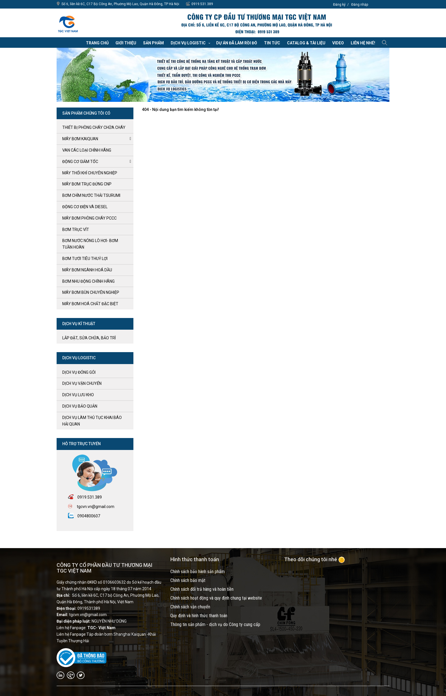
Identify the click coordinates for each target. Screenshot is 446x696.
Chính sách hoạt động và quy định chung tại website (216, 598)
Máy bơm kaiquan (80, 139)
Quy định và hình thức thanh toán (198, 615)
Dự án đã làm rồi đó (236, 43)
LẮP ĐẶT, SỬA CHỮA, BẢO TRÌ (89, 338)
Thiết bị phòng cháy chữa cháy (93, 127)
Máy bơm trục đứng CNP (87, 184)
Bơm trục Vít (75, 229)
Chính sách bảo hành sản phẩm (197, 571)
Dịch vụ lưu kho (78, 395)
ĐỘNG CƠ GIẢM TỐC (80, 161)
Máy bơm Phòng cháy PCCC (89, 218)
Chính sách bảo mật (187, 580)
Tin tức (272, 43)
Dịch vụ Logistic (188, 43)
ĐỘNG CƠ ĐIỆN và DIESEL (85, 207)
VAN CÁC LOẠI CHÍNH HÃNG (86, 150)
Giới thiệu (125, 43)
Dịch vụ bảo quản (79, 406)
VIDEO (338, 43)
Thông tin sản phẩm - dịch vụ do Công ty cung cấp (215, 624)
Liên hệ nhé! (363, 43)
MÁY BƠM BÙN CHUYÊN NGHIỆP (90, 292)
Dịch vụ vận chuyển (82, 383)
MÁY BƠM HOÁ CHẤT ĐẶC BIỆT (90, 303)
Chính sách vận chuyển (190, 607)
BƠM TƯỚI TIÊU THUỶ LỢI (85, 258)
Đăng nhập (359, 5)
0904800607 (88, 516)
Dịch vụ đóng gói (79, 372)
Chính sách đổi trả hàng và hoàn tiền (202, 589)
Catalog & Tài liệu (306, 43)
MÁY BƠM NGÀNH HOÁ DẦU (87, 270)
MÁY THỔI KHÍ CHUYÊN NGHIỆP (89, 173)
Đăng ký (339, 5)
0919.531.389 (202, 4)
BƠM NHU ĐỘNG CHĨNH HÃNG (88, 281)
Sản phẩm (153, 43)
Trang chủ (97, 43)
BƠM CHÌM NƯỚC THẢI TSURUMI (91, 195)
